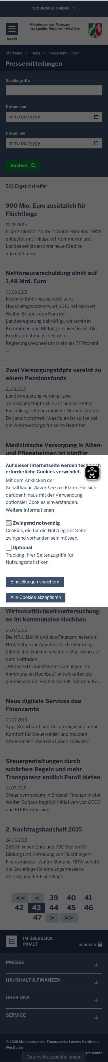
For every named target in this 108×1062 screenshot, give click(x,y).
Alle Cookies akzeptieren (35, 597)
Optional (22, 548)
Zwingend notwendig (36, 523)
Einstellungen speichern (34, 581)
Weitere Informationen (30, 510)
